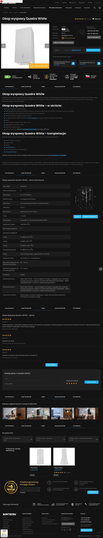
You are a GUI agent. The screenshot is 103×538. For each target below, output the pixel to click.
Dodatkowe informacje (85, 536)
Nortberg (5, 12)
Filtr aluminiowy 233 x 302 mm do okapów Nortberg (62, 62)
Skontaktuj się (86, 530)
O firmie (14, 8)
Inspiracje (78, 8)
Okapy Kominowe (27, 520)
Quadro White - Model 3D (51, 439)
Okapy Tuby (25, 528)
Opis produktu (9, 86)
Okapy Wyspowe (26, 518)
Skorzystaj (93, 492)
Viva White (34, 468)
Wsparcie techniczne (39, 8)
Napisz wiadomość (94, 37)
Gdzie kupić (68, 8)
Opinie (43, 86)
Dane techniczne (26, 86)
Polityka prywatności (47, 522)
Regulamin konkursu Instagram (50, 524)
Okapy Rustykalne (27, 524)
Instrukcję (55, 155)
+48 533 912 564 (93, 31)
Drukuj (77, 216)
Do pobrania (76, 86)
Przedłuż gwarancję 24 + (53, 76)
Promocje (87, 8)
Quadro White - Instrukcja (18, 439)
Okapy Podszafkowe (27, 522)
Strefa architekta (25, 8)
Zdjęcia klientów (39, 66)
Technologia (6, 526)
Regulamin (44, 518)
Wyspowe (16, 12)
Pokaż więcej (51, 365)
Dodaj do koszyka (93, 50)
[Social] (62, 530)
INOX (67, 29)
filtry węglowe (32, 118)
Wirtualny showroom (55, 8)
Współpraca (6, 528)
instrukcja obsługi (10, 151)
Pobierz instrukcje (90, 216)
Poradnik (63, 155)
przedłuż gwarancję (30, 129)
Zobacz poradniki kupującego (63, 42)
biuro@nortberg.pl (86, 522)
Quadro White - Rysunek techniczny (83, 439)
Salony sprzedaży (68, 524)
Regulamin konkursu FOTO (48, 520)
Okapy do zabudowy (27, 532)
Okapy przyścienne (27, 530)
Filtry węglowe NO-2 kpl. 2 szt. (87, 62)
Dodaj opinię (91, 382)
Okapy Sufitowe (26, 526)
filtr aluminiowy (10, 147)
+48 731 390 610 (92, 33)
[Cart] (99, 7)
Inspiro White (58, 468)
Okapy (10, 12)
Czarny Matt (65, 31)
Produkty (6, 8)
